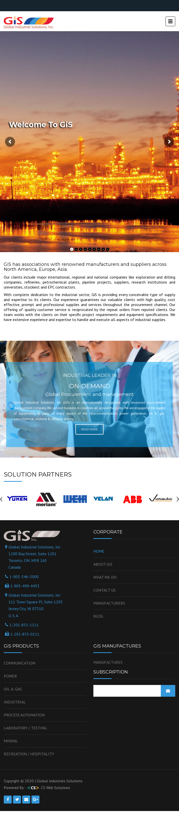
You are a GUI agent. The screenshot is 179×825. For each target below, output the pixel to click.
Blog (98, 616)
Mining (10, 740)
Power (10, 675)
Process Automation (24, 714)
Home (98, 551)
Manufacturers (109, 603)
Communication (19, 662)
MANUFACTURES (108, 662)
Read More (89, 429)
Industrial (15, 701)
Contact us (104, 590)
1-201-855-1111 (24, 624)
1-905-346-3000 (24, 576)
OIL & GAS (13, 688)
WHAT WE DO (105, 577)
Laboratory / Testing (25, 727)
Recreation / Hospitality (29, 753)
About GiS (102, 564)
